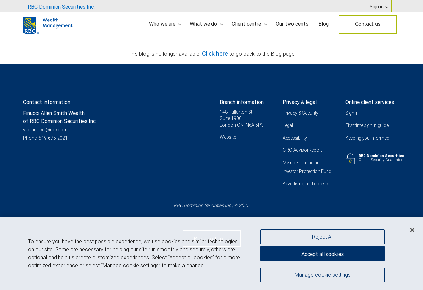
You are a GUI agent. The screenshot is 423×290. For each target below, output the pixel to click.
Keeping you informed (367, 138)
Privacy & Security (300, 113)
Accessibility (295, 138)
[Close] (412, 232)
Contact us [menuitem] (368, 24)
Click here (215, 53)
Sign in (352, 113)
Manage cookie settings (323, 276)
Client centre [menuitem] (249, 24)
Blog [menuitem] (323, 24)
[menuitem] (61, 6)
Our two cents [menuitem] (292, 24)
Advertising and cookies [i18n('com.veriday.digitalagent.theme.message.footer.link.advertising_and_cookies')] (306, 183)
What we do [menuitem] (206, 24)
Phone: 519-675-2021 (45, 138)
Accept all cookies (322, 255)
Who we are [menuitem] (165, 24)
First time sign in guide (366, 125)
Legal (288, 125)
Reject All (322, 238)
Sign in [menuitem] (379, 7)
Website (228, 137)
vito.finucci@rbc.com (45, 130)
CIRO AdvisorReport (302, 150)
